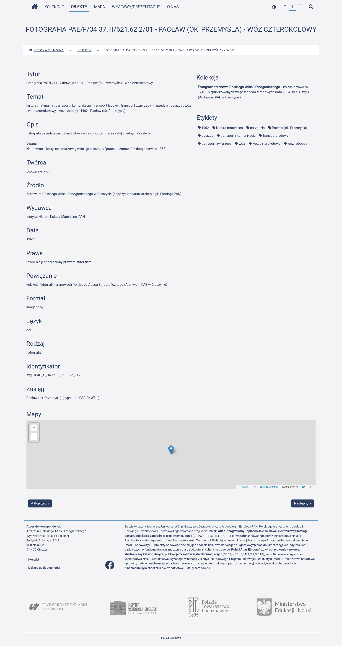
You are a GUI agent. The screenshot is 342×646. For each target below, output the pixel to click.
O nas (173, 6)
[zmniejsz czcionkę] (285, 7)
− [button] (34, 436)
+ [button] (34, 427)
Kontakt (33, 559)
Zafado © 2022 (171, 638)
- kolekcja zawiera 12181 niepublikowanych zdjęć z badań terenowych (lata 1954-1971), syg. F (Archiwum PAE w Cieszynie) (254, 92)
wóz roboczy (297, 144)
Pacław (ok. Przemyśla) (289, 128)
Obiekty (79, 6)
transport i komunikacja (238, 136)
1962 (205, 128)
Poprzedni (40, 503)
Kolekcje (54, 6)
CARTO (306, 487)
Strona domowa (46, 50)
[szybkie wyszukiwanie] (311, 7)
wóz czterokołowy (266, 144)
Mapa (99, 6)
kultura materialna (229, 128)
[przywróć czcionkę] (292, 7)
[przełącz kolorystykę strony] (274, 7)
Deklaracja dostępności (44, 567)
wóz (242, 144)
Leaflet (244, 487)
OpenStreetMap (269, 487)
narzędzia (257, 128)
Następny (302, 503)
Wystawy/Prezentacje (136, 6)
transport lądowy (275, 136)
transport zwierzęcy (216, 144)
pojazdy (207, 136)
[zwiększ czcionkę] (300, 7)
